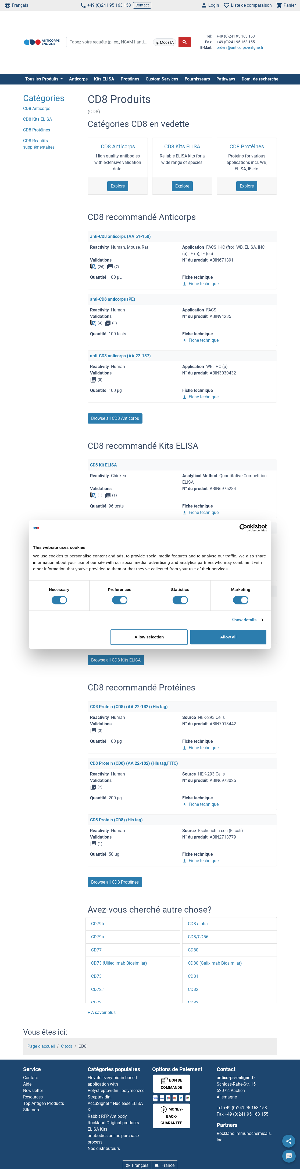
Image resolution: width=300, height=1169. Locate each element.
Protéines (130, 79)
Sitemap (31, 1109)
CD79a (97, 936)
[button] (102, 1012)
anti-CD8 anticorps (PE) (112, 299)
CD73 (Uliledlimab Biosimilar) (119, 963)
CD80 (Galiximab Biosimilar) (215, 963)
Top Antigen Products (43, 1103)
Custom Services (162, 79)
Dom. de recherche (260, 79)
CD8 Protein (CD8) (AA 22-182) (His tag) (129, 706)
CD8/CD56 (198, 936)
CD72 (96, 1002)
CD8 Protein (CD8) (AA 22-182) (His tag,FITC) (134, 763)
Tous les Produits (42, 79)
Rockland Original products (113, 1122)
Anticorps (78, 79)
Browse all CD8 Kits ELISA (116, 660)
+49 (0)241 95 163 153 (105, 5)
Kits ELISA (104, 79)
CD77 (96, 950)
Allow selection (149, 637)
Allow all (228, 637)
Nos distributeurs (104, 1148)
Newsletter (33, 1090)
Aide (27, 1084)
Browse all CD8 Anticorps (115, 418)
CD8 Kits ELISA (182, 146)
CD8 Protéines (247, 146)
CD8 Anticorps (118, 146)
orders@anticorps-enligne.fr (240, 47)
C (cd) (66, 1046)
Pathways (225, 79)
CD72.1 (98, 989)
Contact (142, 5)
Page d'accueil (41, 1046)
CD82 (193, 989)
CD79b (97, 923)
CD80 (193, 950)
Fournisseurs (197, 79)
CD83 (193, 1002)
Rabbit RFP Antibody (107, 1116)
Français (16, 5)
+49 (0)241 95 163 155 (246, 1114)
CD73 (96, 976)
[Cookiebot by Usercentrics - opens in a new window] (243, 528)
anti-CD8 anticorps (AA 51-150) (120, 236)
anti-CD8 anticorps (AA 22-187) (120, 355)
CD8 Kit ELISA (103, 465)
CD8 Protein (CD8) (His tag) (116, 819)
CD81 (193, 976)
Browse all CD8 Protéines (115, 882)
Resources (33, 1097)
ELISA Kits (97, 1129)
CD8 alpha (198, 923)
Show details (244, 619)
